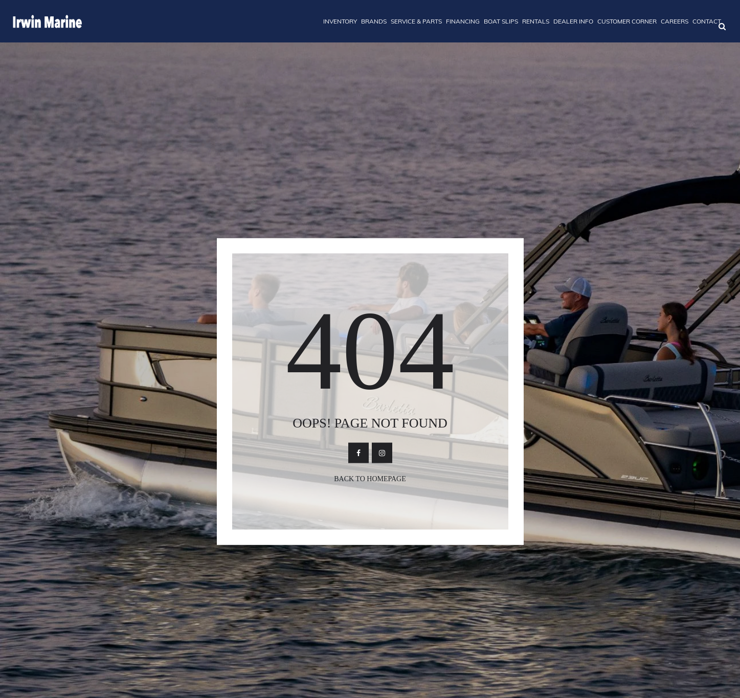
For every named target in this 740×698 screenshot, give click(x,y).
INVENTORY (340, 21)
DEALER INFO (573, 21)
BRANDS (374, 21)
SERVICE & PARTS (416, 21)
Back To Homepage (370, 478)
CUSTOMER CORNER (627, 21)
